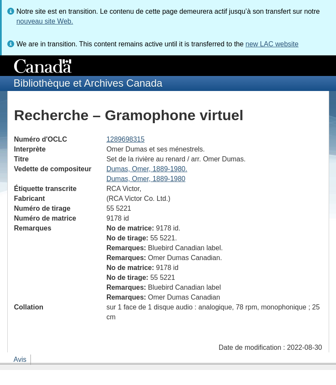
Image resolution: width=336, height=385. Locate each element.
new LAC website (272, 44)
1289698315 (125, 139)
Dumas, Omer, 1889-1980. (147, 169)
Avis (20, 359)
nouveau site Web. (44, 21)
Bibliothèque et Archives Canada (88, 83)
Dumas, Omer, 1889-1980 (145, 178)
